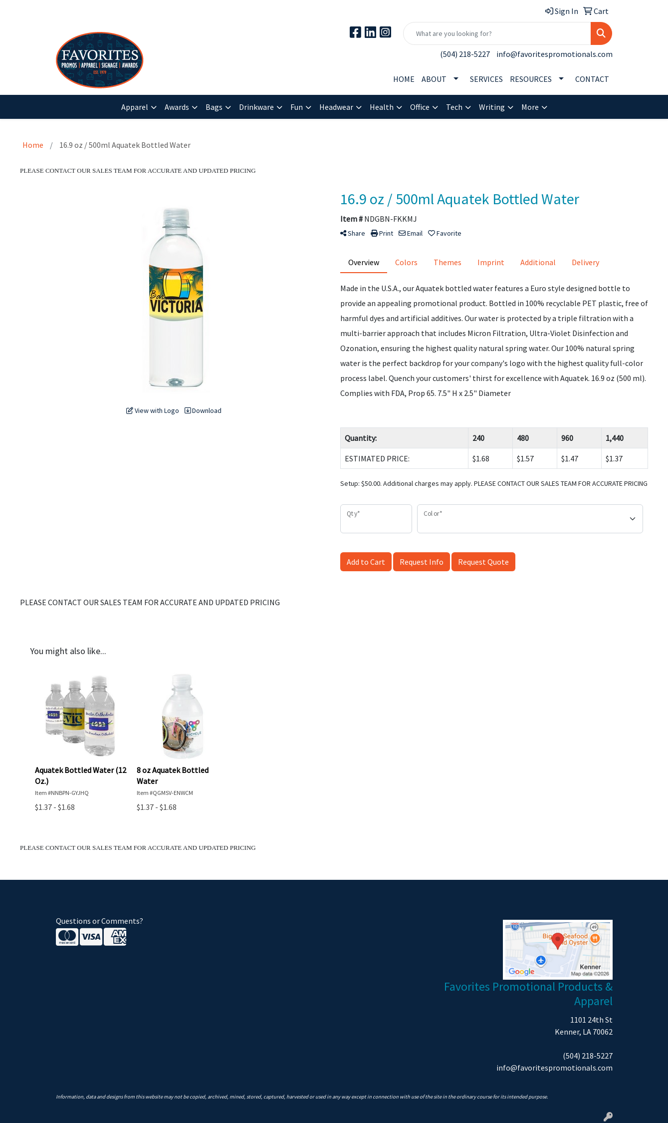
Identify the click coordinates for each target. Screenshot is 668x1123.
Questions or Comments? (99, 921)
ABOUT (434, 79)
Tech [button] (454, 107)
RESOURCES (531, 79)
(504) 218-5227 (465, 54)
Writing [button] (492, 107)
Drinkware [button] (256, 107)
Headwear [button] (336, 107)
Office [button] (420, 107)
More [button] (530, 107)
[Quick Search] (497, 33)
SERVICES (486, 79)
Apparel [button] (134, 107)
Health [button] (382, 107)
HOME (404, 79)
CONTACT (592, 79)
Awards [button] (177, 107)
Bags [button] (214, 107)
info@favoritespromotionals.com (554, 54)
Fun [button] (296, 107)
